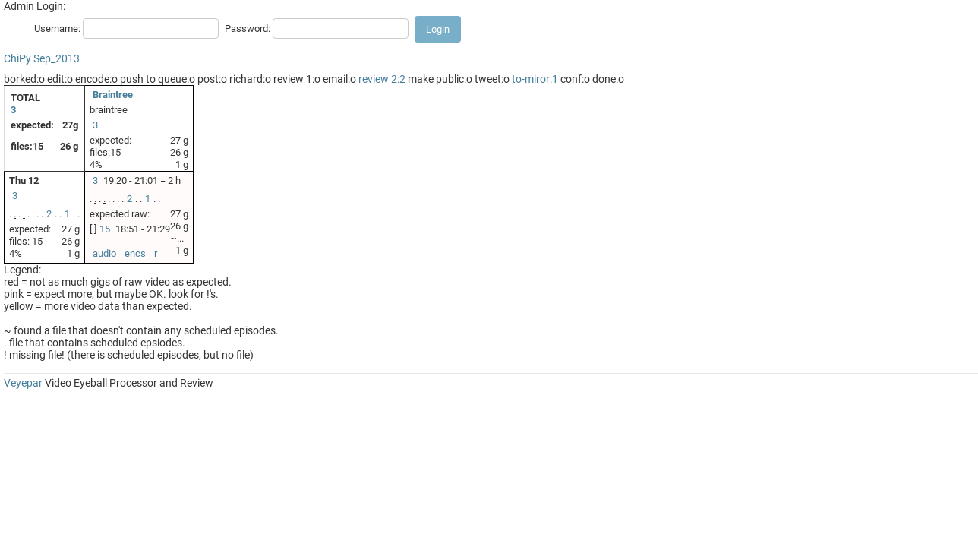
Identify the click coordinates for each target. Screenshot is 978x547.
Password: (247, 28)
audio (104, 253)
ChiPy (17, 58)
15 (104, 229)
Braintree (113, 94)
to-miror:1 (535, 79)
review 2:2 (381, 79)
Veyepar (23, 383)
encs (135, 253)
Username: (57, 28)
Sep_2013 (56, 58)
